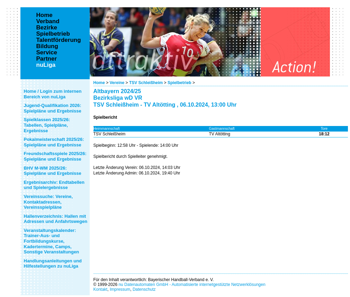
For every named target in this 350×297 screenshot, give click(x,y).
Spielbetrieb (179, 82)
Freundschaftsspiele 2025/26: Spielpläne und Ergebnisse (55, 156)
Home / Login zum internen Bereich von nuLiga (53, 94)
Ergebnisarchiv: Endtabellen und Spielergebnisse (54, 185)
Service (46, 53)
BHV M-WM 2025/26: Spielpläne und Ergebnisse (52, 170)
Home (99, 82)
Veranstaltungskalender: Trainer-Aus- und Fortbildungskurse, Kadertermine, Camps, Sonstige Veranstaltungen (51, 241)
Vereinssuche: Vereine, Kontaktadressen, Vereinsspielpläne (48, 202)
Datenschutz (144, 289)
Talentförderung (58, 40)
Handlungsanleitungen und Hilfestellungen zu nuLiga (53, 263)
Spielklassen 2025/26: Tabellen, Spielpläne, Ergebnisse (47, 125)
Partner (46, 59)
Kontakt (100, 289)
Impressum (120, 289)
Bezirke (46, 28)
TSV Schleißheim (146, 82)
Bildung (47, 46)
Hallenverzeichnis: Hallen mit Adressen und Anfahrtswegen (56, 219)
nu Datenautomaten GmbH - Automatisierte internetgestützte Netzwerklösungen (191, 284)
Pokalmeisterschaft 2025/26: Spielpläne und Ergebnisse (54, 142)
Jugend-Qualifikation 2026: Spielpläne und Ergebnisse (52, 108)
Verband (48, 21)
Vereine (117, 82)
